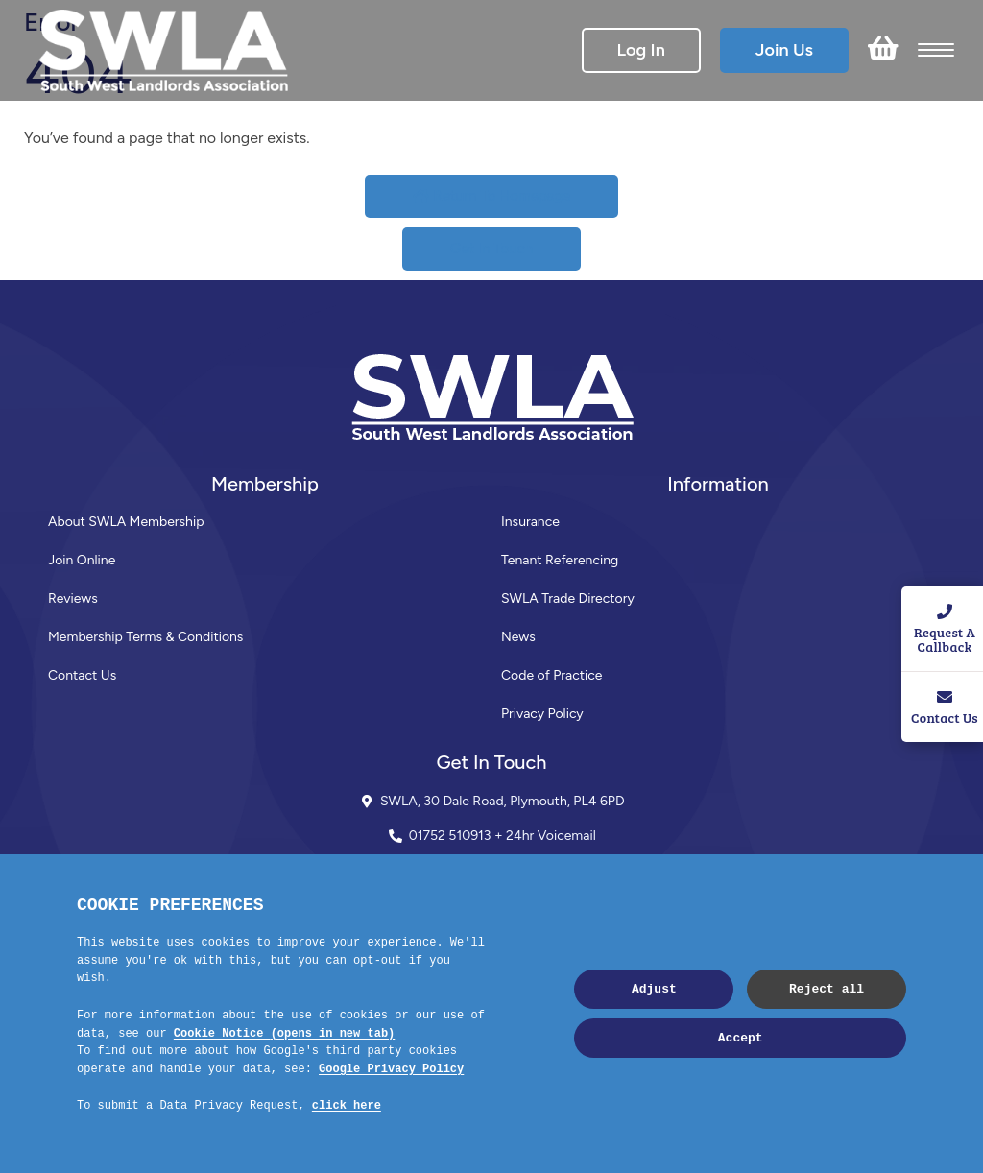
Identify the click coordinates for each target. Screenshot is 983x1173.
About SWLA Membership (126, 522)
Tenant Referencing (559, 560)
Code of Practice (552, 675)
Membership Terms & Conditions (145, 637)
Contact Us (82, 675)
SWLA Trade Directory (568, 598)
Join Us (784, 49)
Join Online (81, 560)
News (518, 637)
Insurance (530, 522)
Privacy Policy (542, 714)
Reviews (73, 598)
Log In (641, 49)
